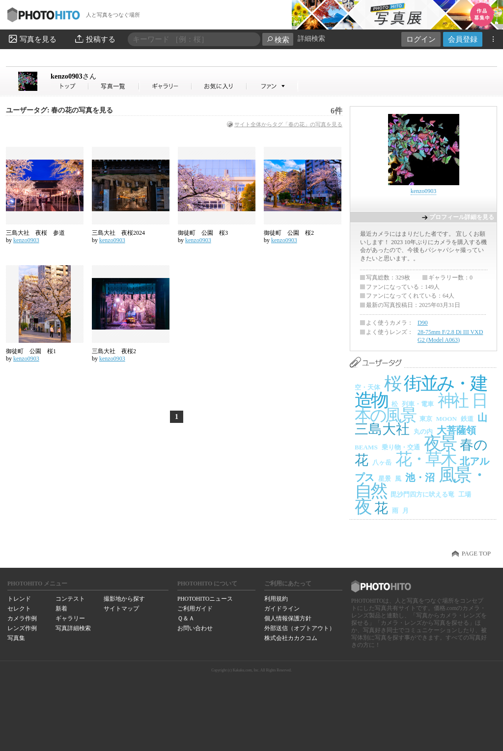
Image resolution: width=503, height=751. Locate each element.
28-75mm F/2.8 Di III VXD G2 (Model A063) (450, 336)
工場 (464, 494)
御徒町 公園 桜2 (289, 232)
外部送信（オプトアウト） (299, 628)
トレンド (19, 599)
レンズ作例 (22, 628)
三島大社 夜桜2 (114, 351)
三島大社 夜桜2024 (118, 232)
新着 (61, 609)
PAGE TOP (476, 553)
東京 (425, 418)
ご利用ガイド (195, 609)
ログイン (421, 39)
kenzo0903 (73, 76)
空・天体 (367, 387)
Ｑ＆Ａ (186, 618)
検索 (277, 39)
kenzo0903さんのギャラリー (166, 86)
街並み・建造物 (420, 391)
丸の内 (423, 431)
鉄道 (467, 418)
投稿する (94, 38)
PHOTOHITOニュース (205, 599)
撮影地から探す (124, 599)
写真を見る (31, 38)
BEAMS (366, 447)
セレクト (19, 609)
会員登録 (462, 39)
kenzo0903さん (70, 86)
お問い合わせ (195, 628)
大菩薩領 (456, 430)
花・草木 (425, 459)
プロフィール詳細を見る (461, 217)
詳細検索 (311, 38)
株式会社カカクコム (290, 638)
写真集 (16, 638)
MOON (446, 418)
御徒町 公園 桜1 (31, 351)
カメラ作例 (22, 618)
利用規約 (276, 599)
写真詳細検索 (73, 628)
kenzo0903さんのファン (272, 86)
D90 (423, 322)
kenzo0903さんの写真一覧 (114, 86)
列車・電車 (418, 404)
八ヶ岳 (381, 462)
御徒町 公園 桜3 (203, 232)
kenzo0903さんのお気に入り (219, 86)
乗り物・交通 (401, 447)
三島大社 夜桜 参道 (35, 232)
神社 (453, 400)
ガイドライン (282, 609)
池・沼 (420, 477)
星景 (384, 478)
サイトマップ (121, 609)
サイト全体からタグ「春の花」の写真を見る (288, 124)
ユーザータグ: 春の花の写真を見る (59, 110)
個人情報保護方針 (287, 618)
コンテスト (70, 599)
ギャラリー (70, 618)
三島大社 (382, 429)
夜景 (440, 443)
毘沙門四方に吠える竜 (422, 494)
